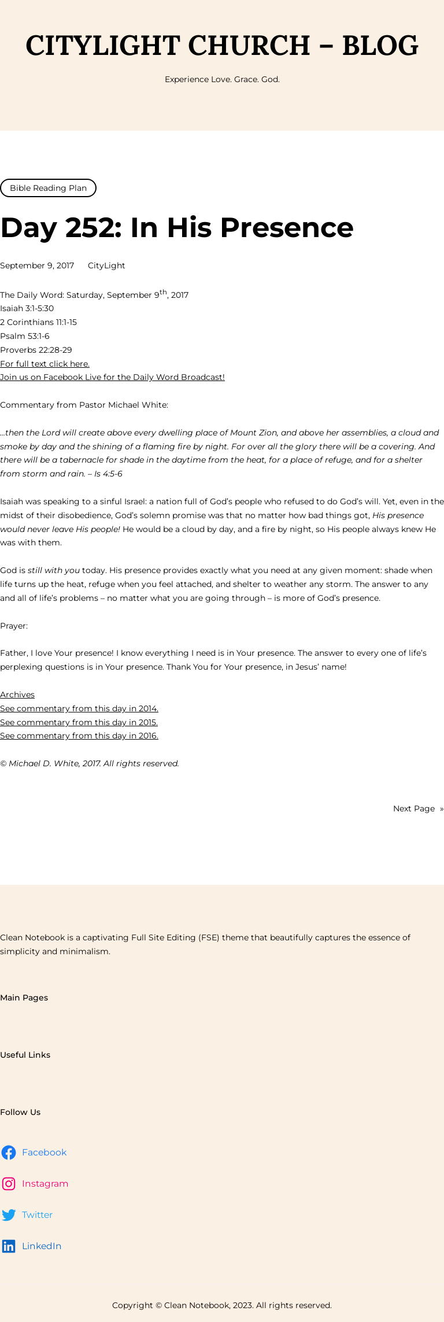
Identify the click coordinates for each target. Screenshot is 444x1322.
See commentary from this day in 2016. (79, 735)
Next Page (418, 809)
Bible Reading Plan (48, 188)
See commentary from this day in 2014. (79, 708)
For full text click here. (45, 364)
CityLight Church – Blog (222, 44)
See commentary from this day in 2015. (79, 722)
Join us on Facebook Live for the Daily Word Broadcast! (112, 377)
